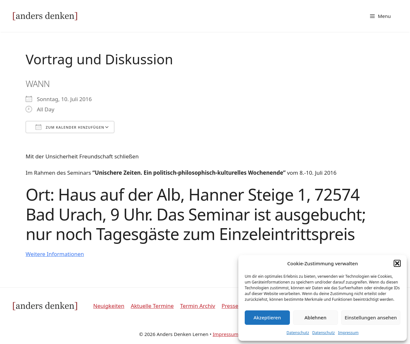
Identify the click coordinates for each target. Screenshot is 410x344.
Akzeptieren (267, 317)
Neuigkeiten (108, 305)
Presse (230, 305)
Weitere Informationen (55, 254)
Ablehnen (316, 317)
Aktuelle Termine (152, 305)
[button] (397, 263)
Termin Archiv (197, 305)
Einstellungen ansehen (371, 317)
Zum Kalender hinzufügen (70, 127)
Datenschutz (298, 332)
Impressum (348, 332)
